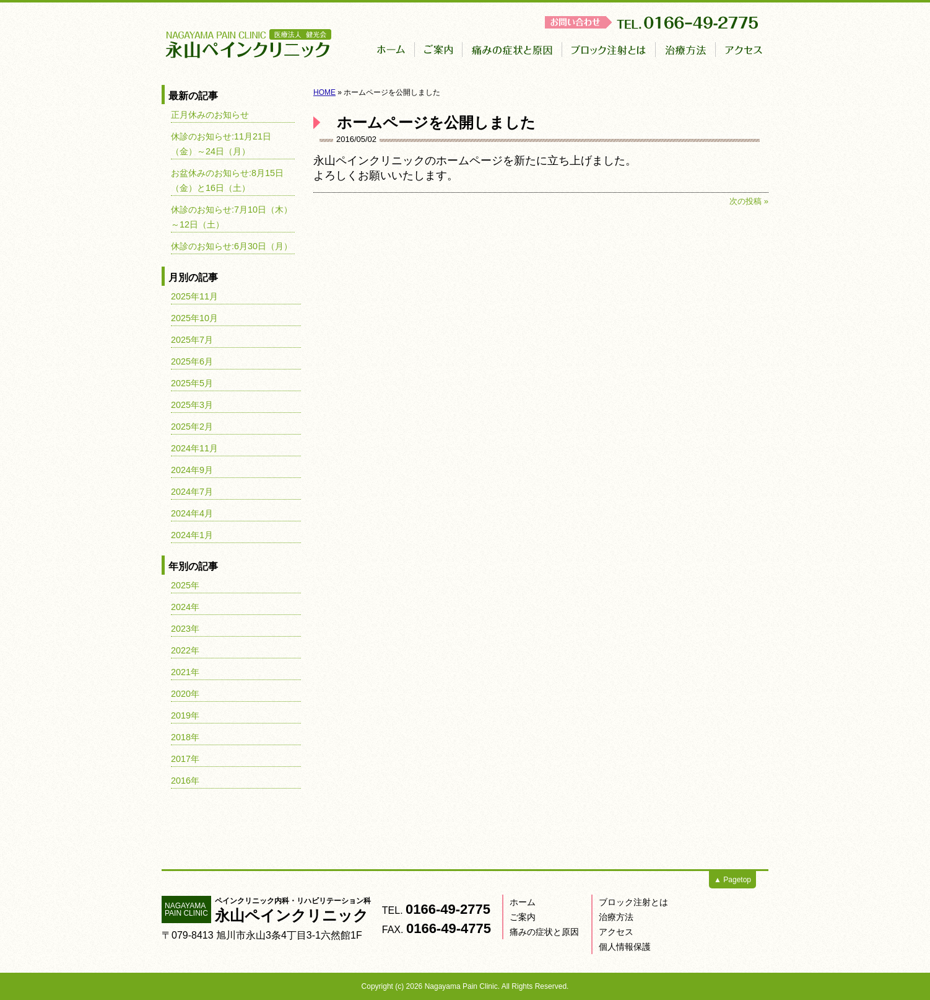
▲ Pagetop (732, 879)
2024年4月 (192, 513)
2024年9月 (192, 470)
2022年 (185, 650)
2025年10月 (194, 318)
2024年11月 (194, 448)
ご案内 (523, 917)
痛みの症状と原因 (544, 932)
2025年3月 (192, 405)
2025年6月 (192, 361)
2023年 (185, 629)
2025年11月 (194, 296)
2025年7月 (192, 340)
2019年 (185, 715)
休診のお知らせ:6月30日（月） (231, 246)
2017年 (185, 759)
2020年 (185, 694)
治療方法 (616, 917)
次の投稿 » (748, 201)
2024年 (185, 607)
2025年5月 (192, 383)
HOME (324, 92)
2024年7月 (192, 492)
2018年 (185, 737)
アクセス (616, 932)
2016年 (185, 780)
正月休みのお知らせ (210, 115)
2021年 (185, 672)
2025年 (185, 585)
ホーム (523, 902)
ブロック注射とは (633, 902)
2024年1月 (192, 535)
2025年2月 (192, 426)
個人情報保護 (625, 947)
